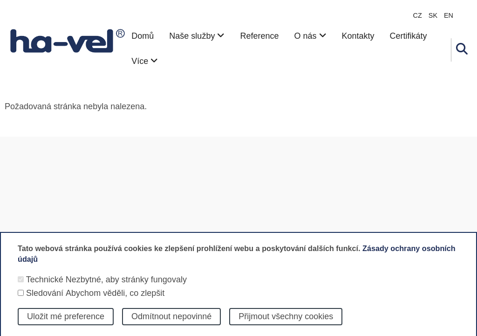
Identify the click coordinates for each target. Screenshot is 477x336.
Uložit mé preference (65, 324)
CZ (417, 15)
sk (433, 15)
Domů (142, 36)
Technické (44, 286)
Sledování (44, 300)
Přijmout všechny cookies (285, 324)
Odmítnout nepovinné (171, 324)
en (448, 15)
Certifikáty (408, 36)
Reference (259, 36)
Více (144, 61)
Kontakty (358, 36)
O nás (310, 36)
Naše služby (197, 36)
